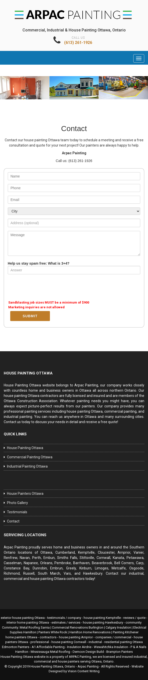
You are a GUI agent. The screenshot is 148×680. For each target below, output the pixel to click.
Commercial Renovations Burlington (77, 627)
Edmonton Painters (15, 647)
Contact (13, 521)
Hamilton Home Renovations (90, 632)
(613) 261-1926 (78, 42)
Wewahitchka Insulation (111, 647)
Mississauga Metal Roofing (50, 652)
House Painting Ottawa (25, 448)
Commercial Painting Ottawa (29, 457)
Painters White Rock (52, 632)
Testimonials (17, 512)
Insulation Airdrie (79, 647)
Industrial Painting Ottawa (27, 466)
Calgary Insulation (118, 627)
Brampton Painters (119, 652)
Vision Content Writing (84, 671)
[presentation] (46, 288)
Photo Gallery (17, 503)
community (134, 622)
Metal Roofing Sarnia (35, 627)
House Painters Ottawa (25, 494)
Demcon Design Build (88, 652)
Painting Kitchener (126, 632)
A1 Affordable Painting (48, 647)
